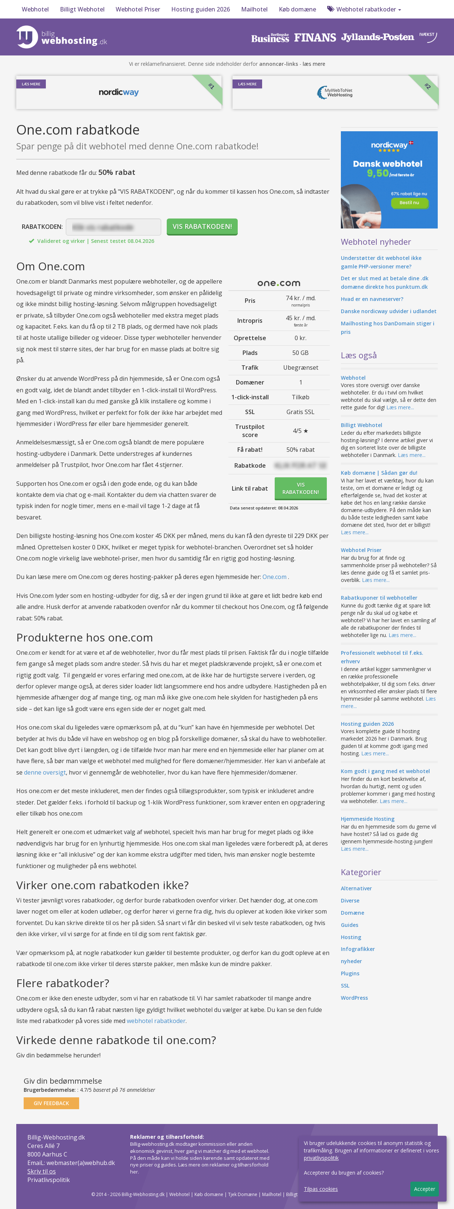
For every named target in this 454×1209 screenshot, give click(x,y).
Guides (349, 924)
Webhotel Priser (138, 9)
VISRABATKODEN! (300, 488)
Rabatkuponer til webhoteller (379, 597)
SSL (345, 985)
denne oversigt (45, 772)
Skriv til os (41, 1171)
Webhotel (35, 9)
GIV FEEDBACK (51, 1103)
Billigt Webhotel (82, 9)
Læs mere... (400, 407)
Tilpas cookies (321, 1188)
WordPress (354, 997)
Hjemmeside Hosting (367, 818)
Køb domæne (297, 9)
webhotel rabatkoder (156, 1021)
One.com (274, 577)
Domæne (352, 912)
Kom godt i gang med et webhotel (385, 771)
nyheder (351, 961)
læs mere (314, 63)
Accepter (424, 1188)
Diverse (350, 900)
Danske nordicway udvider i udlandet (389, 311)
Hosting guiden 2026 (200, 9)
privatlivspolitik (321, 1157)
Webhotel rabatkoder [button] (364, 9)
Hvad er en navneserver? (372, 298)
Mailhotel (254, 9)
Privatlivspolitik (48, 1180)
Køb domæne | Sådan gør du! (379, 472)
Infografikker (358, 948)
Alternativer (356, 888)
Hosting (351, 937)
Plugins (350, 973)
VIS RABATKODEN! (202, 226)
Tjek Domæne (242, 1194)
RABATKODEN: (42, 227)
